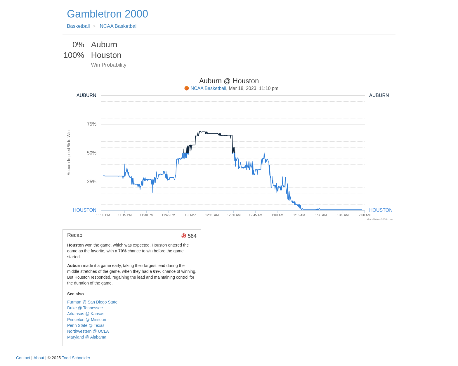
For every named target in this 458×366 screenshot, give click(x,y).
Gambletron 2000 (107, 14)
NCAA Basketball (208, 88)
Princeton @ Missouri (86, 319)
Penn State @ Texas (86, 325)
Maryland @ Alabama (86, 337)
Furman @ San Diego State (92, 302)
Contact (23, 357)
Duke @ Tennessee (85, 308)
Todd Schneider (76, 357)
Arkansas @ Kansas (85, 313)
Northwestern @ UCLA (88, 331)
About (39, 357)
